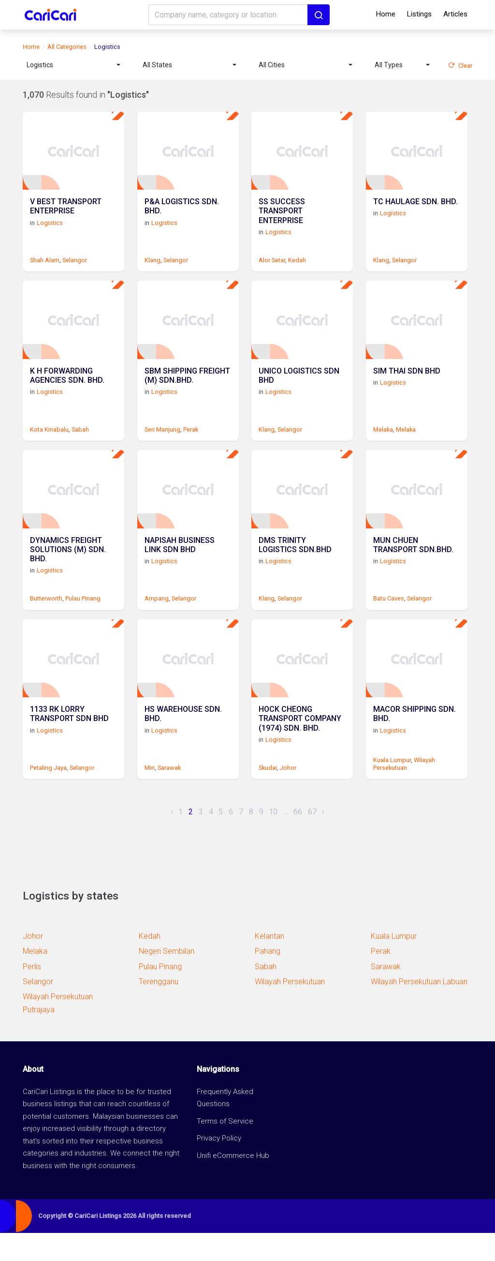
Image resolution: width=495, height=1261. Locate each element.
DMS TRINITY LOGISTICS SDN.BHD (295, 566)
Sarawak (169, 795)
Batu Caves (388, 619)
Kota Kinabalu (49, 443)
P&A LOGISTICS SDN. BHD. (182, 214)
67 (312, 839)
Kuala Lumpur (392, 788)
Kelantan (269, 964)
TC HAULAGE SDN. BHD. (415, 209)
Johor (288, 795)
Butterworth (46, 619)
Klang (152, 266)
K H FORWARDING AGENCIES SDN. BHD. (67, 390)
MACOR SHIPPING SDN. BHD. (414, 743)
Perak (190, 443)
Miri (150, 795)
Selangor (74, 266)
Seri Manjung (162, 443)
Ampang (157, 619)
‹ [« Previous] (172, 839)
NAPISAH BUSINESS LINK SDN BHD (180, 566)
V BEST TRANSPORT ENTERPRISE (66, 214)
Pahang (267, 979)
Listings (419, 14)
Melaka (383, 443)
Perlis (32, 994)
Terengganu (158, 1009)
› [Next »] (323, 839)
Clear (460, 65)
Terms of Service (225, 1148)
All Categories (67, 46)
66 (297, 839)
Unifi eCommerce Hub (233, 1183)
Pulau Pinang (83, 619)
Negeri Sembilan (166, 979)
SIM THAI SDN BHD (406, 385)
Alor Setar (272, 266)
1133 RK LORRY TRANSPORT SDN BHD (69, 743)
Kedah (297, 266)
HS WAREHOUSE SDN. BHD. (183, 743)
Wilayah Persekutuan (404, 791)
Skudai (268, 795)
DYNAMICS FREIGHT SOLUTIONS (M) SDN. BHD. (68, 571)
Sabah (80, 443)
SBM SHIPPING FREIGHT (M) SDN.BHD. (187, 390)
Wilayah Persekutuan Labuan (419, 1009)
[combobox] (73, 65)
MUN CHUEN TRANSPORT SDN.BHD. (413, 566)
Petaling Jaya (48, 795)
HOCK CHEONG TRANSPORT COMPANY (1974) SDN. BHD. (300, 747)
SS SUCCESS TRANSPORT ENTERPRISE (282, 219)
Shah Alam (44, 266)
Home (385, 14)
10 (273, 839)
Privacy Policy (219, 1166)
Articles (455, 14)
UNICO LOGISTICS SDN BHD (299, 390)
